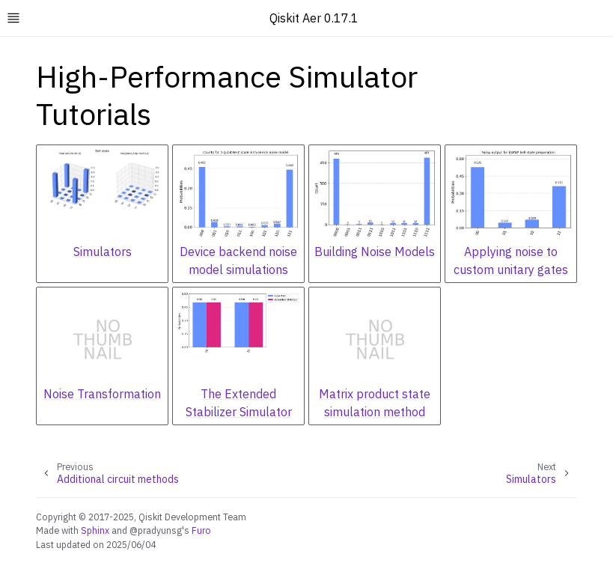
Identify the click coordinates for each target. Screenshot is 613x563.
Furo (201, 530)
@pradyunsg (155, 530)
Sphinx (95, 530)
